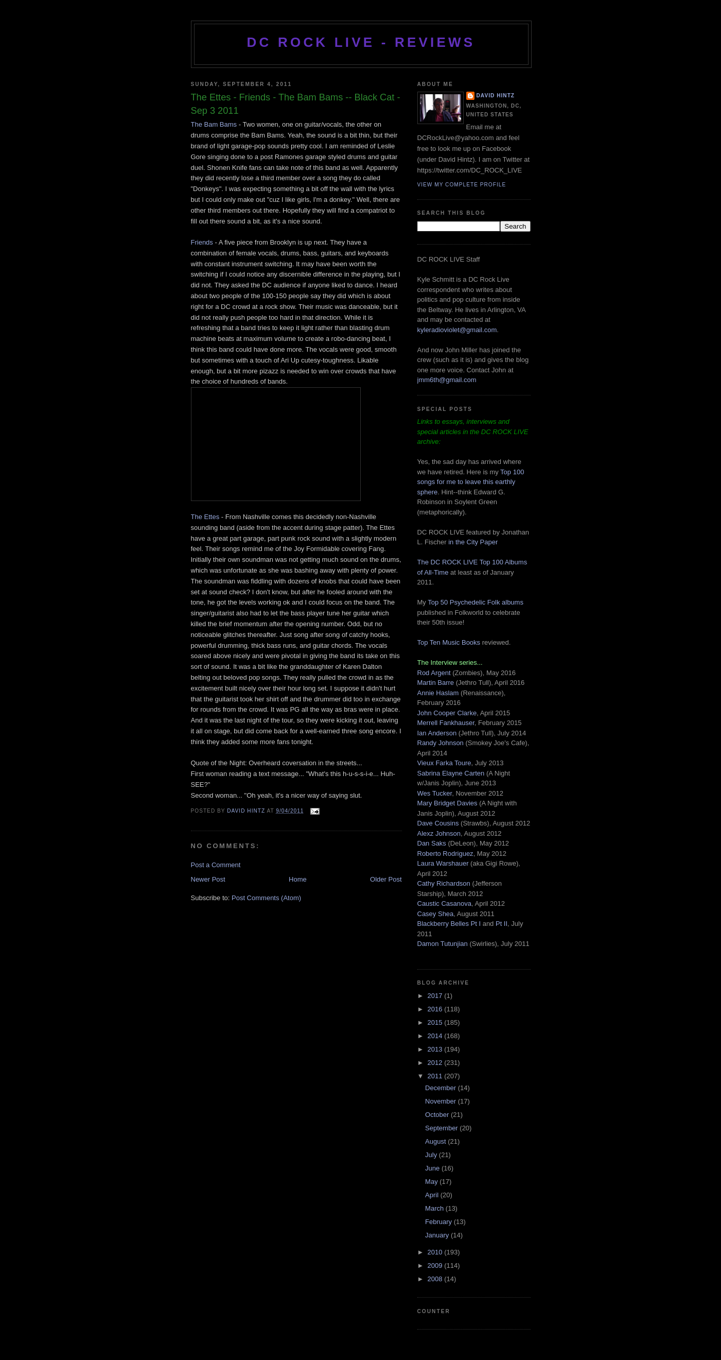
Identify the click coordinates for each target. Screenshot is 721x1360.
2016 (436, 1009)
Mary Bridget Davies (447, 803)
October (438, 1114)
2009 (436, 1265)
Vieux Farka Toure (444, 763)
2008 (436, 1279)
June (433, 1168)
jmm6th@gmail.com (447, 380)
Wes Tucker (434, 793)
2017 (436, 996)
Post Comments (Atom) (266, 898)
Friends (202, 242)
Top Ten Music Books (449, 642)
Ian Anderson (437, 733)
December (441, 1088)
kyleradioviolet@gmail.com (457, 330)
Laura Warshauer (443, 863)
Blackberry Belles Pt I (449, 923)
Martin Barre (435, 682)
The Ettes (205, 517)
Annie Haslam (439, 693)
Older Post (385, 879)
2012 (436, 1062)
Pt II (501, 923)
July (432, 1155)
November (441, 1101)
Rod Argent (434, 673)
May (432, 1181)
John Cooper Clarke (447, 713)
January (438, 1235)
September (442, 1128)
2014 (436, 1036)
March (435, 1208)
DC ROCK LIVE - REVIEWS (361, 42)
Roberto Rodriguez (445, 853)
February (439, 1222)
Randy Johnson (440, 743)
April (433, 1195)
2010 (436, 1252)
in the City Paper (472, 542)
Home (298, 879)
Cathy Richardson (443, 883)
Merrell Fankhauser (445, 723)
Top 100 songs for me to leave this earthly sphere (470, 482)
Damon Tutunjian (442, 944)
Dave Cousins (438, 823)
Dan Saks (431, 843)
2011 (436, 1076)
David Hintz (247, 811)
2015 (436, 1022)
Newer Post (208, 879)
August (436, 1141)
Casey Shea (435, 914)
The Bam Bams (214, 124)
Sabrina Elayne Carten (451, 773)
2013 (436, 1049)
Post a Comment (216, 865)
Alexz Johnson (439, 833)
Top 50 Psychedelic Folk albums (475, 602)
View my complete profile (461, 184)
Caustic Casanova (444, 903)
